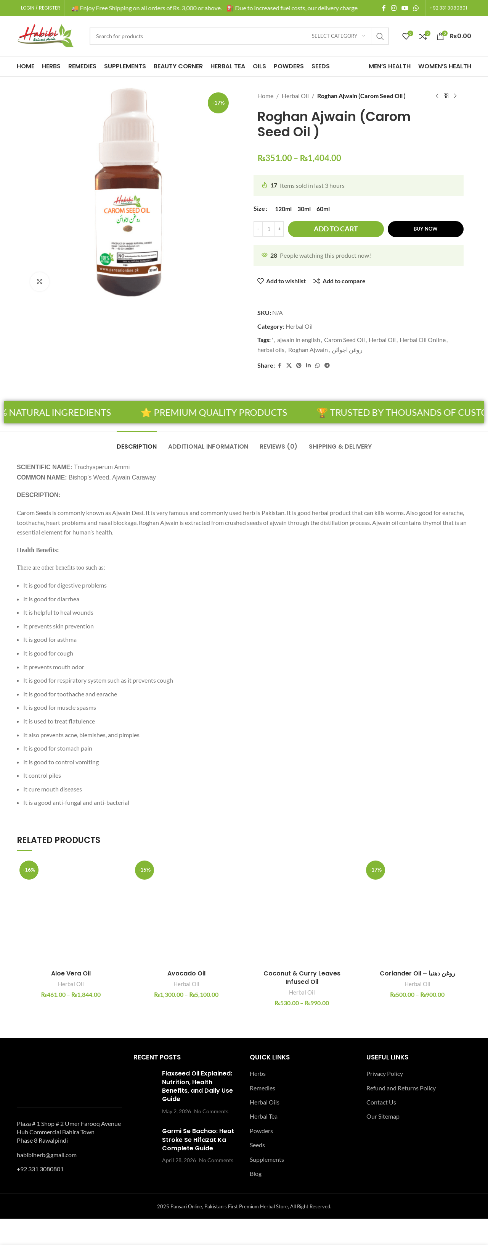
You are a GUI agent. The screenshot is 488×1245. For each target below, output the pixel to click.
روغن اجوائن (347, 349)
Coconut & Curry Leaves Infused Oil (301, 977)
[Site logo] (45, 35)
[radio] (283, 209)
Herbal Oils (264, 1102)
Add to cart (336, 228)
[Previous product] (436, 96)
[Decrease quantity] (258, 229)
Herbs (258, 1073)
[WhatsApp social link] (416, 8)
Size (259, 208)
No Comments (211, 1111)
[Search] (239, 36)
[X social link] (289, 365)
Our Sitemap (383, 1116)
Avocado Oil (186, 973)
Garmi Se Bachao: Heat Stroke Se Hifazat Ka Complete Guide (198, 1140)
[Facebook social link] (383, 8)
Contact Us (381, 1102)
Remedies (262, 1088)
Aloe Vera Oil (71, 973)
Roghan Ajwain (308, 349)
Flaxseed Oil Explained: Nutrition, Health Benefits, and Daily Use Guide (197, 1086)
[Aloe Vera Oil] (71, 912)
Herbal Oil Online (423, 339)
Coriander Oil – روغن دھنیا (417, 973)
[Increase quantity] (279, 229)
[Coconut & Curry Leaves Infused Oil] (302, 912)
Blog (256, 1173)
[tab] (137, 442)
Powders (261, 1130)
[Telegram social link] (327, 365)
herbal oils (270, 349)
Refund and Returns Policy (401, 1088)
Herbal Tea (264, 1116)
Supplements (267, 1159)
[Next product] (455, 96)
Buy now (426, 229)
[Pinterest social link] (299, 365)
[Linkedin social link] (308, 365)
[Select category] (338, 36)
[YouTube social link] (405, 8)
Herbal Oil (295, 95)
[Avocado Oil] (186, 912)
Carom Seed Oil (344, 339)
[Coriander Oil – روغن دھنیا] (417, 912)
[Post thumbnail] (144, 1092)
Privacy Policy (384, 1073)
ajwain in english (298, 339)
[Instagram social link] (393, 8)
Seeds (257, 1144)
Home (265, 95)
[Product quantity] (268, 229)
